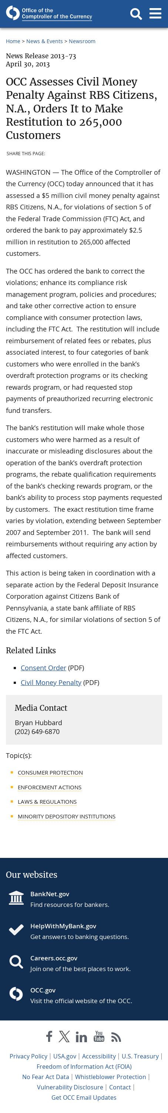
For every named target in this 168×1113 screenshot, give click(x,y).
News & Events (44, 41)
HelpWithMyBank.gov (63, 926)
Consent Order (43, 667)
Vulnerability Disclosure (70, 1087)
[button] (136, 14)
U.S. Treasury (140, 1056)
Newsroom (82, 41)
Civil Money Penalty (51, 682)
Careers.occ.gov (53, 958)
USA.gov (64, 1056)
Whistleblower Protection (110, 1077)
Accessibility (99, 1056)
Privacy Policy (28, 1056)
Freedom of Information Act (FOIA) (84, 1066)
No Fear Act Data (45, 1077)
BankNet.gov (49, 894)
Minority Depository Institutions (66, 816)
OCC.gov (43, 990)
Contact (120, 1087)
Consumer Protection (50, 772)
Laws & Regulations (47, 801)
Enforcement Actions (49, 787)
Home (13, 41)
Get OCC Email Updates (84, 1097)
